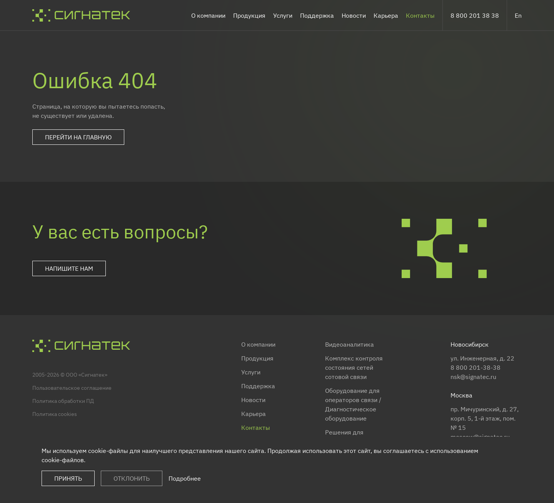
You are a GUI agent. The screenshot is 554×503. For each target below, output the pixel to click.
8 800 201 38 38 (475, 15)
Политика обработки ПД (63, 400)
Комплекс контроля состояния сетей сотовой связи (354, 367)
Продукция (249, 15)
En (518, 15)
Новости (354, 15)
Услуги (282, 15)
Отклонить (131, 478)
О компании (208, 15)
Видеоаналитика (349, 344)
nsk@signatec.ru (473, 377)
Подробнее (185, 478)
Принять (68, 478)
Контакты (420, 15)
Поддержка (317, 15)
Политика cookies (54, 414)
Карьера (386, 15)
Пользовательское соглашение (72, 387)
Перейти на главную (78, 137)
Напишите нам (69, 268)
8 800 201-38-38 (476, 367)
